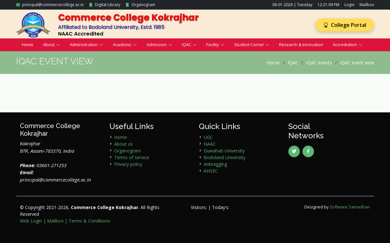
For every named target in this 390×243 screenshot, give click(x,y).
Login (349, 4)
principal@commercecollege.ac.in (53, 4)
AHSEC (211, 171)
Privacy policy (128, 164)
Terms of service (131, 157)
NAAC (210, 144)
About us (123, 144)
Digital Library (107, 4)
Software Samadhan (350, 207)
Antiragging (215, 164)
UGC (208, 137)
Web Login (31, 221)
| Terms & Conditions (87, 221)
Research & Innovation (301, 44)
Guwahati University (224, 151)
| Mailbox (53, 221)
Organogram (143, 4)
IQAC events (319, 63)
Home (27, 44)
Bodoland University (224, 157)
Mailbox (367, 4)
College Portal (344, 24)
